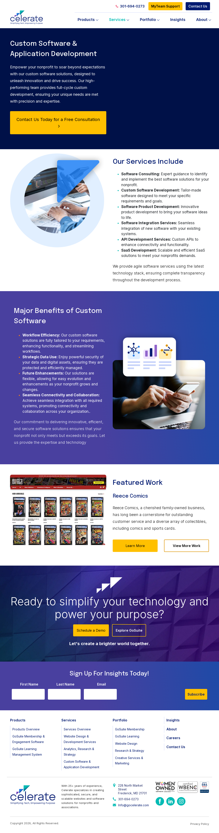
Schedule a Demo (91, 630)
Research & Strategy (129, 750)
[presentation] (152, 691)
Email (101, 684)
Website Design (126, 743)
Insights (177, 19)
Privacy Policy (199, 824)
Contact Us (197, 6)
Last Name (65, 684)
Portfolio (148, 19)
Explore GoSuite (129, 630)
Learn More (135, 546)
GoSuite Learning (127, 736)
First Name (29, 684)
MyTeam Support (165, 6)
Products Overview (26, 729)
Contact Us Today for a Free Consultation (58, 122)
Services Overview (77, 729)
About (201, 19)
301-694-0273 (130, 6)
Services (117, 19)
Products (86, 19)
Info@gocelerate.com (133, 805)
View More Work (186, 546)
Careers (173, 738)
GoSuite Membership (130, 729)
